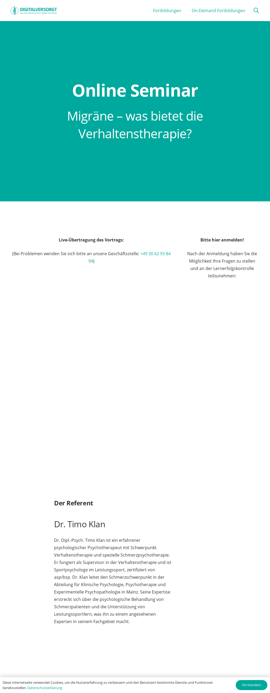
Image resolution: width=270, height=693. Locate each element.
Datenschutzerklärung (44, 687)
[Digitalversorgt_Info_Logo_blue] (34, 11)
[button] (256, 11)
